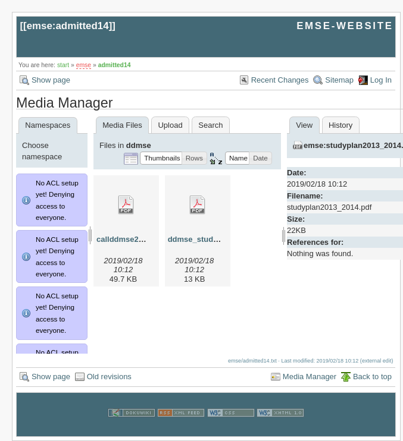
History (340, 125)
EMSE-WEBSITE (344, 26)
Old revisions (109, 376)
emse (83, 65)
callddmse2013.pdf (130, 239)
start (63, 65)
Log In (381, 79)
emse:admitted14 (68, 26)
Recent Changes (280, 79)
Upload (170, 125)
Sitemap (339, 79)
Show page (51, 79)
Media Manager (309, 376)
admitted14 (114, 65)
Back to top (372, 376)
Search (210, 125)
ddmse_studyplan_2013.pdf (219, 239)
